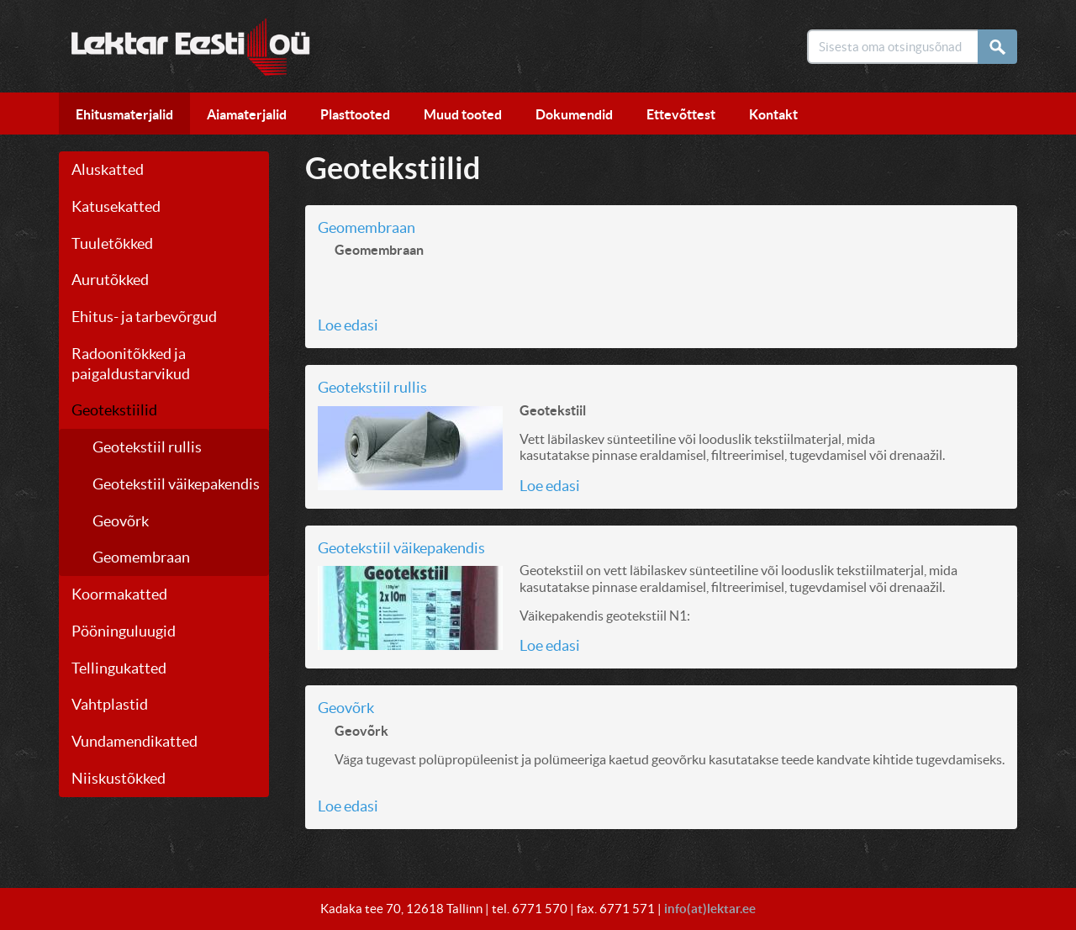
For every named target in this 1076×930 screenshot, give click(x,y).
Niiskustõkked (118, 778)
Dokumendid (574, 114)
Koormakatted (119, 594)
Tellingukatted (118, 668)
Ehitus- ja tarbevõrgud (144, 316)
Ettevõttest (680, 114)
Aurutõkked (110, 279)
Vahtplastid (109, 704)
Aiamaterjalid (247, 114)
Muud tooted (463, 114)
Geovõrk (120, 521)
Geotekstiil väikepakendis (176, 484)
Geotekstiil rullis (147, 447)
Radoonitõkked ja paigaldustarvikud (130, 364)
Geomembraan (141, 557)
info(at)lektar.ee (710, 908)
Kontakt (773, 114)
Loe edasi (348, 325)
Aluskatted (107, 169)
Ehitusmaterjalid (124, 114)
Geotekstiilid (114, 410)
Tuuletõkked (112, 243)
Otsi (1002, 47)
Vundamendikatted (134, 741)
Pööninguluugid (123, 631)
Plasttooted (355, 114)
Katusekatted (116, 206)
